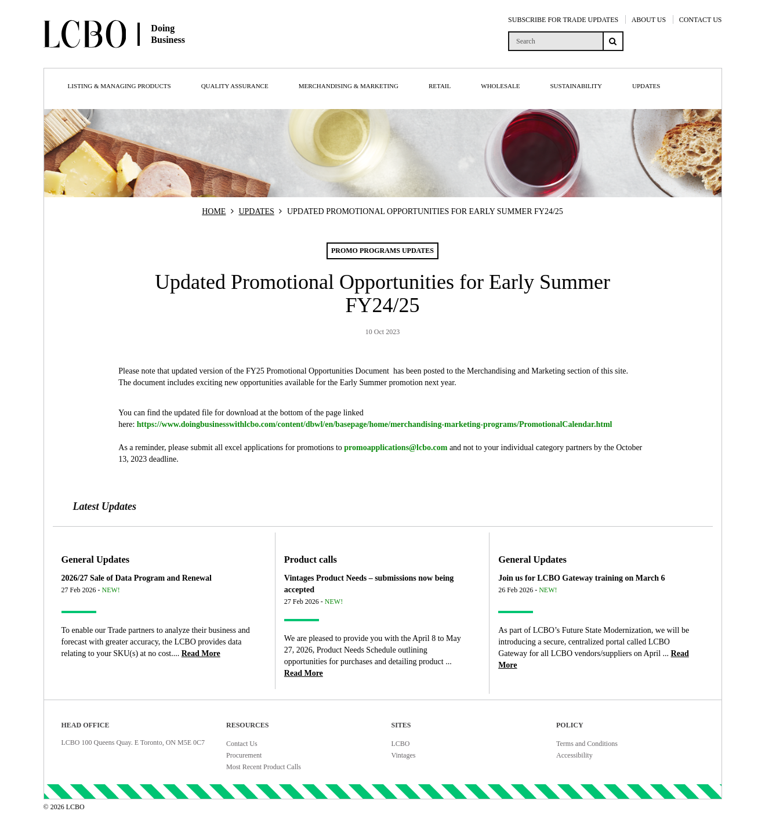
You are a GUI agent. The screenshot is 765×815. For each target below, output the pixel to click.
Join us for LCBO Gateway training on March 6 (581, 578)
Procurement (244, 755)
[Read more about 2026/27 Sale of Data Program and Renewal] (201, 653)
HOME (214, 211)
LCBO (400, 744)
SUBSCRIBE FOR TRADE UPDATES (563, 20)
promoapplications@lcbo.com (395, 447)
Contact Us (242, 744)
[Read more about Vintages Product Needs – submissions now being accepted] (303, 673)
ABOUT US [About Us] (649, 20)
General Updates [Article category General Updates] (95, 559)
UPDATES (256, 211)
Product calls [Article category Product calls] (310, 559)
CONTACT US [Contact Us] (700, 20)
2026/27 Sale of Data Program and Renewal (136, 578)
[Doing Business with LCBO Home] (155, 57)
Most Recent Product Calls (263, 767)
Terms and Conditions (587, 744)
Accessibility (574, 755)
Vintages (403, 755)
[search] (555, 41)
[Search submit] (613, 41)
